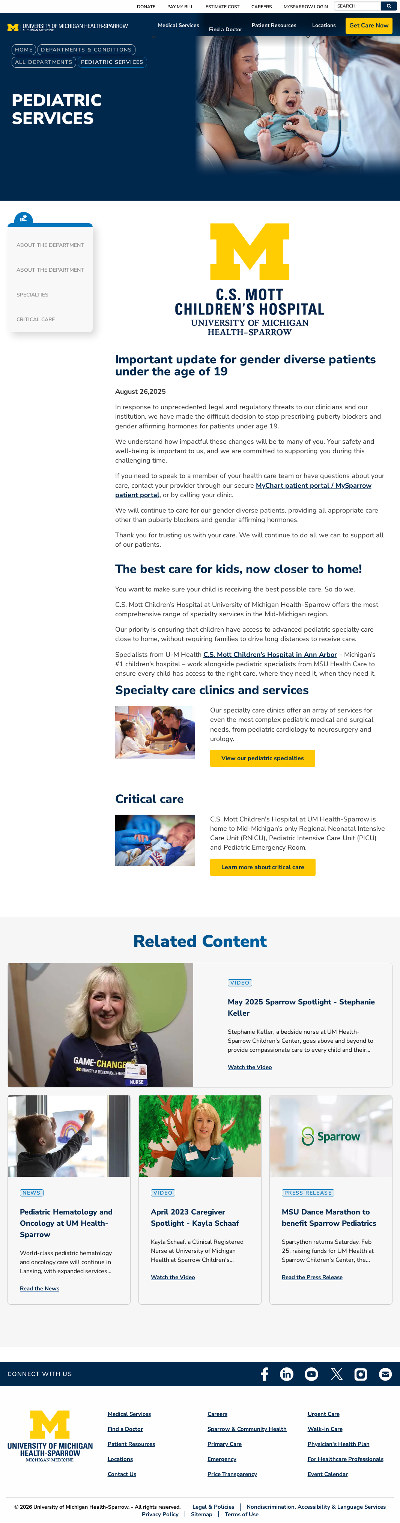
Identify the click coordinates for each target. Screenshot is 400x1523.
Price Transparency (232, 1474)
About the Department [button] (50, 245)
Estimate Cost (222, 7)
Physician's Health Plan (339, 1444)
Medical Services (178, 25)
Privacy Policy (160, 1514)
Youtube (311, 1374)
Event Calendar (328, 1474)
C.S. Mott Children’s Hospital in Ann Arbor (270, 654)
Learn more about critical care (262, 867)
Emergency (222, 1459)
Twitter (336, 1374)
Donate (146, 7)
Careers (261, 7)
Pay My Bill (180, 7)
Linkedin (286, 1374)
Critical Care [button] (36, 319)
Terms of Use (242, 1514)
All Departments (44, 62)
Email (385, 1374)
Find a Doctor (225, 29)
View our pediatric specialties (262, 758)
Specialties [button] (32, 294)
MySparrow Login (306, 7)
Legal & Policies (213, 1507)
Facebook (264, 1374)
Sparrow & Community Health (247, 1429)
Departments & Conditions (86, 49)
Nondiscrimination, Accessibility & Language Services (316, 1507)
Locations (324, 25)
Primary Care (225, 1444)
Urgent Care (324, 1414)
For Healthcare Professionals (345, 1459)
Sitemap (201, 1514)
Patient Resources (274, 25)
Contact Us (122, 1474)
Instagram (361, 1374)
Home (24, 49)
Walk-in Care (325, 1429)
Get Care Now (369, 25)
